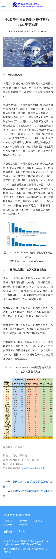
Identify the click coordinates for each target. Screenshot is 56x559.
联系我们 (38, 521)
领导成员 (23, 521)
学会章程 (8, 524)
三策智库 (20, 531)
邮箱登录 (23, 524)
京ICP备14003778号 (31, 544)
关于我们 (8, 521)
